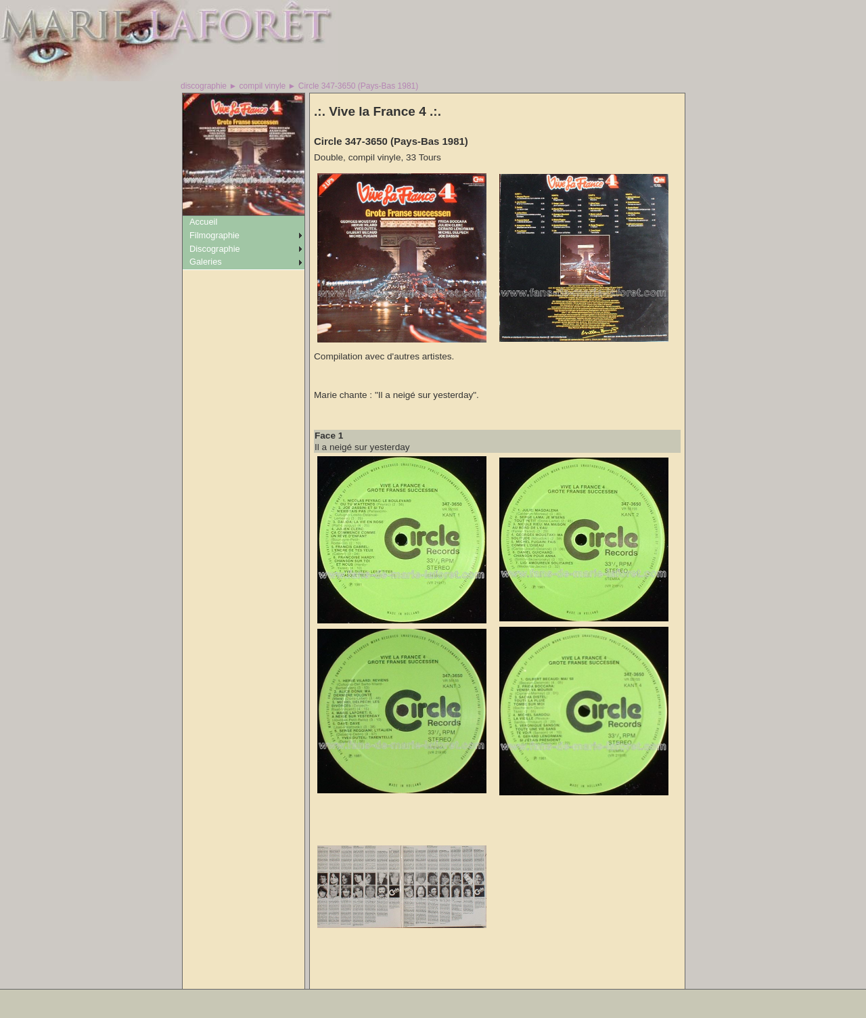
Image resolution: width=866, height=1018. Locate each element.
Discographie (214, 249)
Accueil (203, 222)
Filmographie (214, 235)
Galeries (205, 262)
